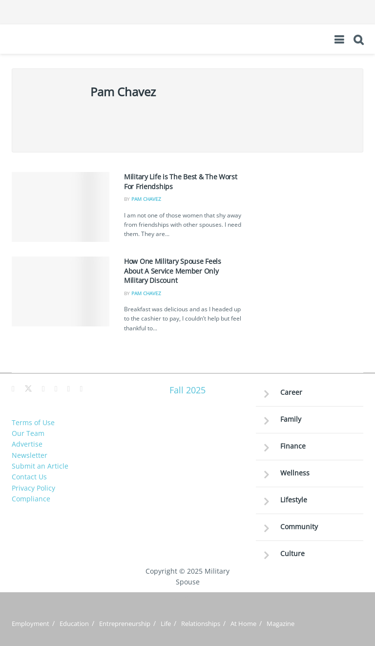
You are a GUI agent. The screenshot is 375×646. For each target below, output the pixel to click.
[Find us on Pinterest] (43, 389)
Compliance (31, 498)
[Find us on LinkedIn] (68, 389)
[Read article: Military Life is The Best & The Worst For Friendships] (60, 207)
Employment (30, 623)
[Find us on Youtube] (81, 389)
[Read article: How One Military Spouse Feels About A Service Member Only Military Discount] (60, 291)
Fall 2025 (187, 390)
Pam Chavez (146, 198)
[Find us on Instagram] (56, 389)
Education (74, 623)
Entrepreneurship (124, 623)
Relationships (200, 623)
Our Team (28, 433)
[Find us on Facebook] (13, 389)
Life (166, 623)
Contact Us (29, 476)
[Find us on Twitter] (28, 389)
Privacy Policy (33, 488)
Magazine (280, 623)
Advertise (27, 444)
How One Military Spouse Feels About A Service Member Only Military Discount (172, 271)
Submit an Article (40, 466)
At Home (243, 623)
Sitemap (187, 597)
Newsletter (29, 455)
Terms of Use (33, 422)
